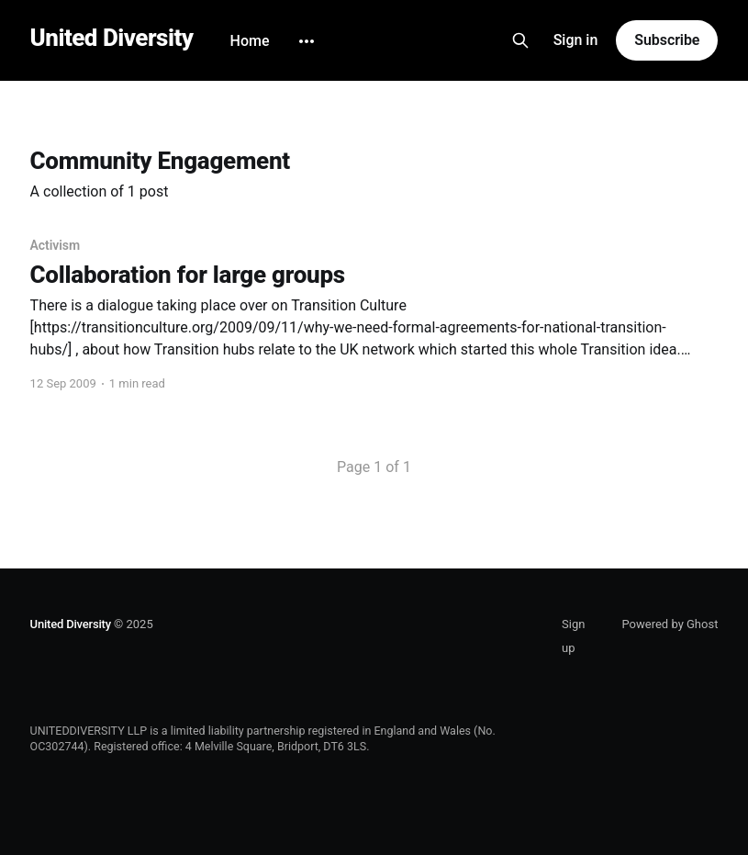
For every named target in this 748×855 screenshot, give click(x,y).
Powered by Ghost (669, 624)
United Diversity (112, 38)
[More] (306, 41)
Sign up (573, 636)
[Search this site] (520, 40)
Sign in (575, 40)
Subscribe (666, 40)
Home (250, 41)
